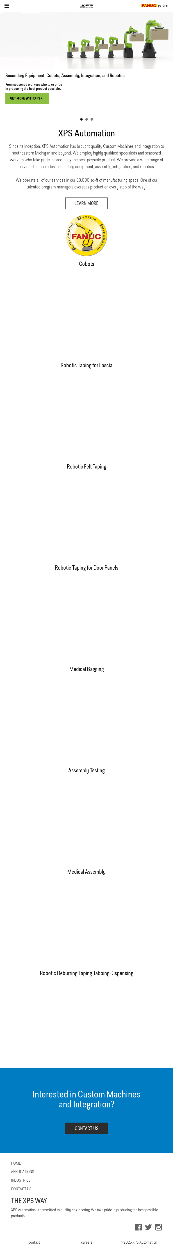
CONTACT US (86, 1129)
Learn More (86, 204)
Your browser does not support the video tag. (86, 313)
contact (34, 1242)
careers (86, 1242)
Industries (21, 1180)
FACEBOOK (138, 1227)
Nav (7, 5)
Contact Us (21, 1189)
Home (16, 1163)
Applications (22, 1172)
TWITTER (148, 1227)
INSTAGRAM (158, 1227)
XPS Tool (86, 5)
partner (154, 5)
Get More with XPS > (26, 98)
